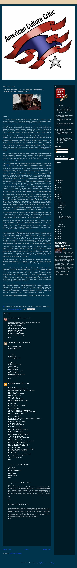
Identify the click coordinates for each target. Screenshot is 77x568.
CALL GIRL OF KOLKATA (15, 439)
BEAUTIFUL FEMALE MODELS (16, 455)
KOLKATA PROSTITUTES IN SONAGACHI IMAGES (22, 412)
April (59, 222)
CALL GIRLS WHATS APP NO (16, 413)
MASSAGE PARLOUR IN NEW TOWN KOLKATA (21, 441)
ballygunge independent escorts (16, 374)
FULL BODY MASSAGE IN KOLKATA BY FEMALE (21, 449)
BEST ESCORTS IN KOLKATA (16, 394)
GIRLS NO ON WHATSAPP (15, 431)
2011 (58, 238)
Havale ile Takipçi (12, 475)
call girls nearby (12, 366)
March (60, 224)
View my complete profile (61, 274)
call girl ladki (11, 354)
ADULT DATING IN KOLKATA (16, 398)
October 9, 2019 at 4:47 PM (23, 342)
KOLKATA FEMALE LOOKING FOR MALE (19, 454)
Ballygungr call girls (13, 372)
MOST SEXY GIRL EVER (15, 416)
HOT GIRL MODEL (13, 387)
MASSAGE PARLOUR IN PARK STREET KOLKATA (21, 390)
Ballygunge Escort (13, 369)
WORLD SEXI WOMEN (14, 395)
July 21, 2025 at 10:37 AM (22, 464)
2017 (58, 198)
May (59, 214)
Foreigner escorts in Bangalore (16, 330)
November (61, 203)
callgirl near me (12, 363)
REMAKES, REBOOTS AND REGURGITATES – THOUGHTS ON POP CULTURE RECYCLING (64, 140)
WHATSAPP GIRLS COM (15, 457)
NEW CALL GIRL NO (13, 397)
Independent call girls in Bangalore (17, 335)
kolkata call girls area (13, 350)
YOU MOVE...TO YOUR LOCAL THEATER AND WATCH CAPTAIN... (64, 218)
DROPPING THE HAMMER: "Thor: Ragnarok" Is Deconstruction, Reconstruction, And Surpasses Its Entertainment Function (65, 132)
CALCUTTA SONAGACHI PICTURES (18, 400)
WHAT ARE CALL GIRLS (14, 415)
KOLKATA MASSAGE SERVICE (16, 424)
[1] (44, 493)
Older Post (47, 550)
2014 (58, 231)
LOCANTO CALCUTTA (14, 408)
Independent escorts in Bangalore (17, 328)
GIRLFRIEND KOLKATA (14, 423)
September (61, 205)
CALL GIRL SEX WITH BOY (15, 436)
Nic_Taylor (41, 563)
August (60, 207)
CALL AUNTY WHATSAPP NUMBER (17, 442)
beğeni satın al (12, 469)
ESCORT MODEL (13, 452)
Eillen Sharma (12, 318)
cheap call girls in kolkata (14, 358)
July (59, 209)
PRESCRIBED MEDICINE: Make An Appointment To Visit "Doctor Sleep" (65, 125)
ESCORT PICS (12, 403)
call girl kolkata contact (14, 348)
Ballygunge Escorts (13, 367)
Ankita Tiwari (12, 342)
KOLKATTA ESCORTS (14, 447)
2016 (58, 201)
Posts (58, 149)
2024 (58, 185)
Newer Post (7, 550)
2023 (58, 187)
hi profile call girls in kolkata (15, 346)
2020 (58, 192)
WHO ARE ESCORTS (14, 402)
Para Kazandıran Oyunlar (14, 470)
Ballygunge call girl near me (15, 371)
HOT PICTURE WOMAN (14, 420)
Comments (59, 152)
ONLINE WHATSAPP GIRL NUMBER (18, 429)
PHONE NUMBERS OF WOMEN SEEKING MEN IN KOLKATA (24, 418)
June (59, 212)
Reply (9, 337)
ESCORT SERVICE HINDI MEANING (18, 446)
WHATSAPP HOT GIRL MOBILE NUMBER (19, 433)
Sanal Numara (12, 473)
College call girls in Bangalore (16, 333)
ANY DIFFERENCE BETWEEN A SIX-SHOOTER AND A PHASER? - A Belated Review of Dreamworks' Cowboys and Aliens (65, 117)
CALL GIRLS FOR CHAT (14, 428)
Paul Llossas (68, 248)
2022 (58, 189)
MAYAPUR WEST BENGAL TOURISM (18, 434)
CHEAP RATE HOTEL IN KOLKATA (17, 405)
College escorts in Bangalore (15, 325)
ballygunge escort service (14, 376)
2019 (58, 194)
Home (27, 550)
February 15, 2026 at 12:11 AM (23, 483)
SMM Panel (11, 472)
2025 (58, 183)
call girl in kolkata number (14, 364)
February (60, 226)
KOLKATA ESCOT (13, 407)
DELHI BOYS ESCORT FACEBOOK (17, 450)
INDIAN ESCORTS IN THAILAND (17, 421)
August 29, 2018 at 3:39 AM (24, 318)
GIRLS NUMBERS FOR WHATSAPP (17, 389)
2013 (58, 233)
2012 (58, 236)
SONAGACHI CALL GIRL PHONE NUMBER (19, 410)
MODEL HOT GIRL (13, 392)
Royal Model (11, 383)
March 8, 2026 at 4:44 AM (22, 504)
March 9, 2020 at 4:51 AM (22, 383)
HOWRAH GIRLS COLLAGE (15, 426)
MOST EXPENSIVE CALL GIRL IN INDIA (19, 444)
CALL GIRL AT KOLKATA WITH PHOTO (18, 438)
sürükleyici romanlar (38, 509)
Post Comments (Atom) (16, 553)
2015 (58, 229)
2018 (58, 196)
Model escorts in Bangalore (15, 332)
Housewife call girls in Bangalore (16, 323)
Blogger (53, 563)
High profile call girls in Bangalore (17, 327)
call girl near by (12, 356)
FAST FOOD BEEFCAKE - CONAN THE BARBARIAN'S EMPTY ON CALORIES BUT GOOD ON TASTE (63, 110)
